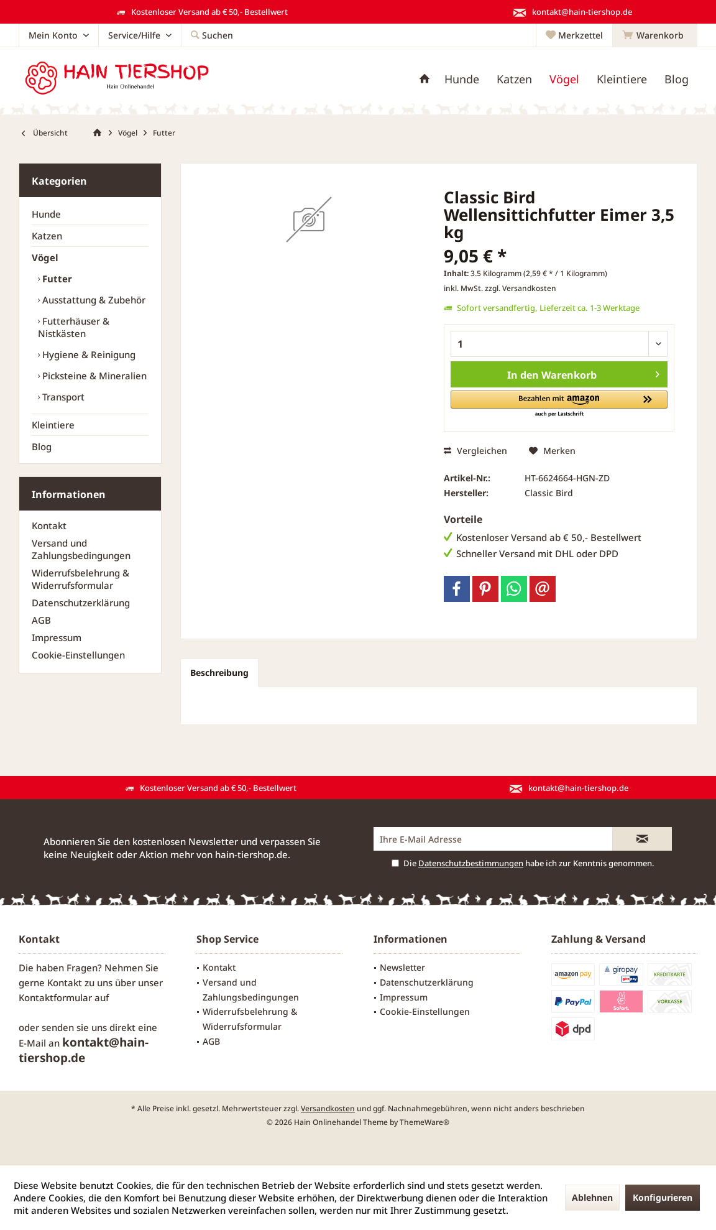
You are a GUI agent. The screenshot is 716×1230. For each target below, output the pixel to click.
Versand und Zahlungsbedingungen (81, 549)
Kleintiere (53, 424)
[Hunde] (462, 79)
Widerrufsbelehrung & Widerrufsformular (80, 578)
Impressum (56, 637)
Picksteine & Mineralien (93, 375)
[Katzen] (514, 79)
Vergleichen (475, 450)
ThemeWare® (424, 1122)
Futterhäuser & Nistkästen (73, 327)
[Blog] (676, 79)
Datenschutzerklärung (81, 602)
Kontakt (49, 525)
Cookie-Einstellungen (78, 655)
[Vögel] (564, 79)
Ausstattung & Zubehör (92, 300)
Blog (42, 446)
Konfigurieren (662, 1197)
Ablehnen (592, 1197)
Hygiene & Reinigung (87, 354)
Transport (62, 397)
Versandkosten (328, 1108)
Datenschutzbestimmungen (470, 863)
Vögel (45, 257)
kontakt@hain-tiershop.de (84, 1050)
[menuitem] (654, 35)
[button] (559, 404)
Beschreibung (219, 672)
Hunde (46, 214)
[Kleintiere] (622, 79)
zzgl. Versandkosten (520, 288)
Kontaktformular (55, 997)
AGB (41, 620)
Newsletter (402, 967)
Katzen (47, 235)
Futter (56, 278)
